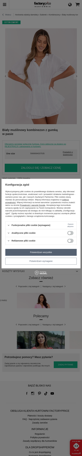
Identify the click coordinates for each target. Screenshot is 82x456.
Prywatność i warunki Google (32, 205)
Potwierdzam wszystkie (41, 252)
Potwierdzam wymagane (41, 261)
